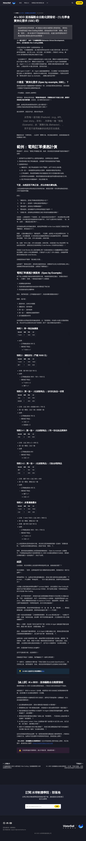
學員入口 (26, 3)
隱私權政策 (6, 827)
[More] (47, 3)
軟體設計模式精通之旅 (38, 3)
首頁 (20, 3)
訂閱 (79, 3)
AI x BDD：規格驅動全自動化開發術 (28, 13)
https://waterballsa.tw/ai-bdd (43, 743)
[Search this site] (72, 3)
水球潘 (16, 13)
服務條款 (12, 827)
